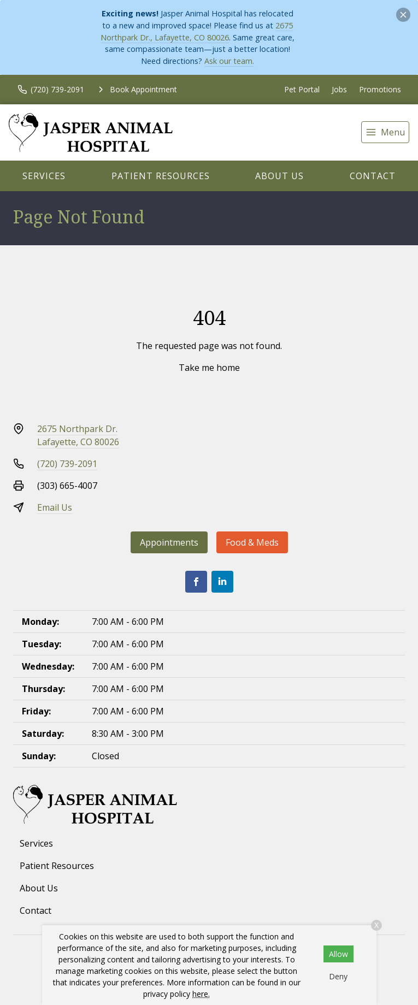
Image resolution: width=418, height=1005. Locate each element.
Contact (373, 176)
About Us (279, 176)
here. (201, 994)
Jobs (339, 89)
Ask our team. (229, 61)
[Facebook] (196, 582)
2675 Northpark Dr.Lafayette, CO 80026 (78, 435)
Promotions (380, 89)
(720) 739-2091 (67, 464)
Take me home (209, 368)
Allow (338, 954)
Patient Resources (160, 176)
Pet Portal (302, 89)
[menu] (385, 132)
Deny (338, 976)
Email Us (54, 507)
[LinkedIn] (222, 582)
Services (44, 176)
